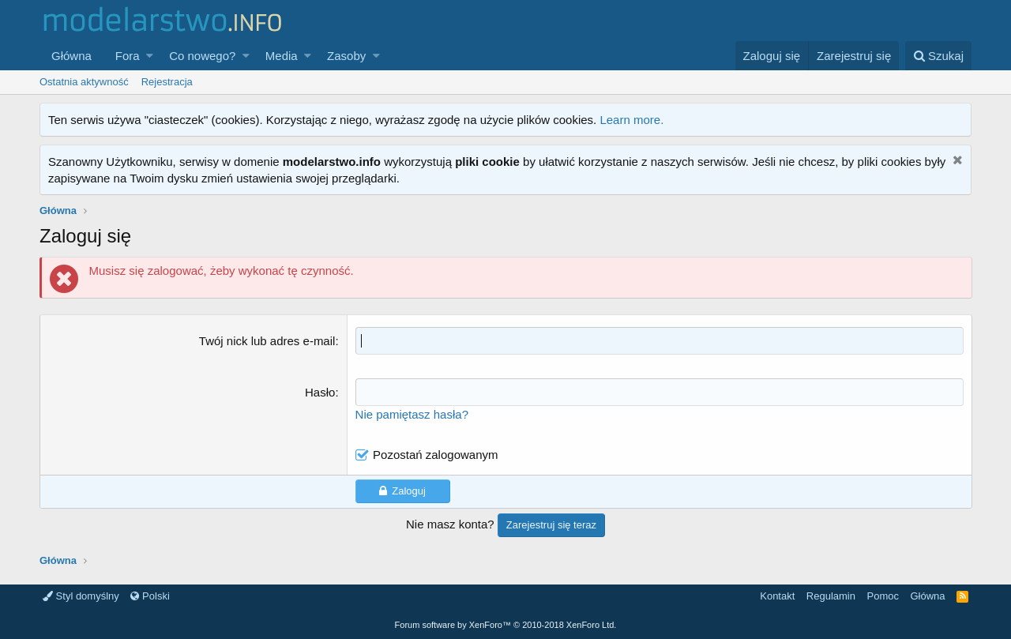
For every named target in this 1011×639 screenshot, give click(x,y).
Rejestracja (167, 82)
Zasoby (346, 55)
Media (281, 55)
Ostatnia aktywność (84, 82)
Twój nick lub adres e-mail (267, 341)
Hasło (320, 392)
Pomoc (882, 596)
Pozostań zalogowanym (435, 454)
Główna (71, 55)
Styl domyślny (81, 596)
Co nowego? (202, 55)
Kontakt (777, 596)
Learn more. (631, 119)
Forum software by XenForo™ (506, 625)
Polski (149, 596)
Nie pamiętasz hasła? (411, 414)
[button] (149, 55)
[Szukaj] (938, 55)
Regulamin (830, 596)
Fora (127, 55)
